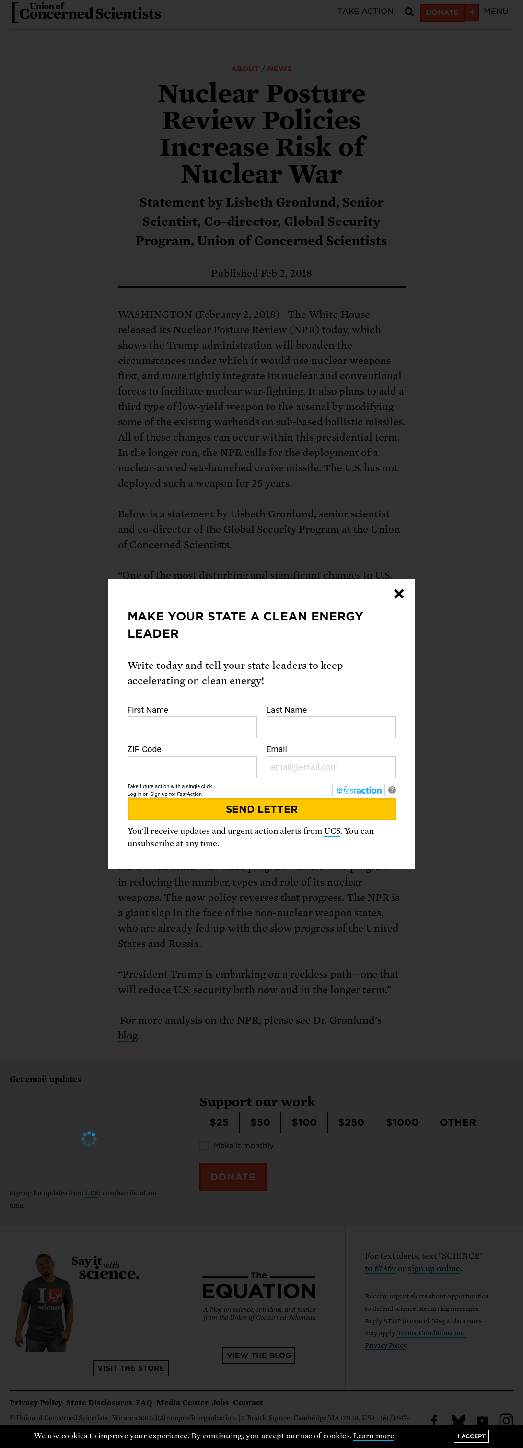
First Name (192, 722)
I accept (471, 1436)
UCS (332, 831)
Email (331, 761)
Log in (135, 794)
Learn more (373, 1436)
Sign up (158, 794)
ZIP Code (192, 761)
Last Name (331, 722)
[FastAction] (358, 790)
